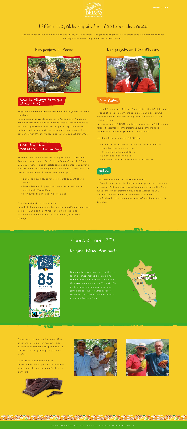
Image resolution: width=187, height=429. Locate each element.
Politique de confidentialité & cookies (117, 425)
